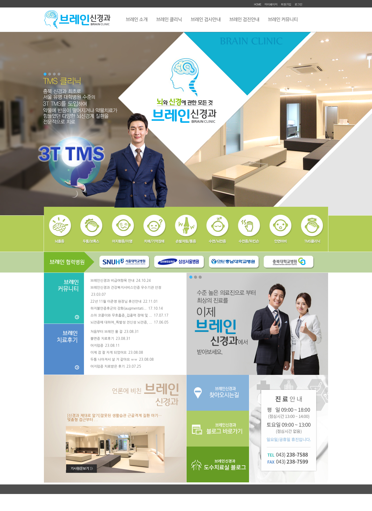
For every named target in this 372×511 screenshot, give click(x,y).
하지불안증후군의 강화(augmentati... (126, 308)
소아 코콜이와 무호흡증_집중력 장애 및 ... (129, 315)
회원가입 (286, 4)
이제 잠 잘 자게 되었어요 (116, 352)
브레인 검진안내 (244, 19)
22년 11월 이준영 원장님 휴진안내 (124, 301)
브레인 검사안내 (205, 19)
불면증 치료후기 (110, 338)
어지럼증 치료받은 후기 (115, 366)
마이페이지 (271, 4)
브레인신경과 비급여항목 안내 (120, 280)
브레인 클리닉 (169, 19)
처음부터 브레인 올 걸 (114, 331)
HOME (257, 4)
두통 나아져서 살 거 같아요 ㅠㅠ (122, 359)
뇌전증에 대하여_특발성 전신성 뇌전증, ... (129, 322)
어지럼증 (105, 345)
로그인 (298, 4)
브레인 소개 (137, 19)
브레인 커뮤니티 (283, 19)
